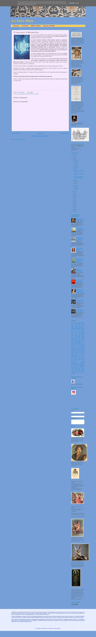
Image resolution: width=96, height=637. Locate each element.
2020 (74, 196)
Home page (16, 25)
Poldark (82, 359)
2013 (74, 209)
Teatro (75, 367)
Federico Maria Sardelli (75, 338)
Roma (83, 361)
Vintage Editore (74, 372)
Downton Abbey (74, 335)
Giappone (78, 340)
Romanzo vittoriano (75, 364)
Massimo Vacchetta (78, 351)
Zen (74, 373)
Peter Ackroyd (74, 359)
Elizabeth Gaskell (81, 335)
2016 (74, 204)
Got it (77, 3)
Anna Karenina (81, 324)
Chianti (76, 332)
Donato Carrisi (81, 334)
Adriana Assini (81, 322)
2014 (74, 207)
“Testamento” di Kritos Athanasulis (79, 229)
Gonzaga (76, 341)
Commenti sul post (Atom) (20, 139)
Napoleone (82, 354)
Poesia (79, 359)
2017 (74, 202)
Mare (80, 349)
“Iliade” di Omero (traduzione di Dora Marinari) (79, 249)
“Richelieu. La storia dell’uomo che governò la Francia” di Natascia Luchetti (80, 291)
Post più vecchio (64, 133)
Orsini (78, 358)
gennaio (75, 189)
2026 (74, 155)
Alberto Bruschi (81, 323)
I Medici (79, 343)
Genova (79, 339)
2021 (74, 195)
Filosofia (82, 338)
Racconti (77, 360)
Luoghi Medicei (76, 349)
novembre (76, 162)
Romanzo (82, 362)
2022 (74, 193)
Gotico (80, 341)
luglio (75, 169)
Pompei (72, 360)
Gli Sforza (82, 340)
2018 (74, 200)
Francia (76, 339)
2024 (74, 158)
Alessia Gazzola (74, 324)
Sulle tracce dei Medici (49, 25)
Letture (82, 347)
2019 (74, 198)
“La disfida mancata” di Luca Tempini (80, 310)
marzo (75, 185)
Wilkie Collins (79, 372)
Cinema (79, 332)
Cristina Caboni (74, 333)
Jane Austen (73, 344)
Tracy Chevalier (81, 370)
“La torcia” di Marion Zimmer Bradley (80, 281)
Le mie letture (24, 25)
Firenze (73, 339)
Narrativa (74, 355)
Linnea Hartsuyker (74, 348)
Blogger (58, 628)
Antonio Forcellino (74, 326)
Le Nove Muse (23, 21)
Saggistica (82, 365)
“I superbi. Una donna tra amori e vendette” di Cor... (78, 177)
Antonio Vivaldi (81, 326)
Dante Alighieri (81, 333)
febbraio (75, 187)
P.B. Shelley (82, 358)
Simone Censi (79, 366)
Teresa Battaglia (79, 367)
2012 (74, 211)
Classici (82, 332)
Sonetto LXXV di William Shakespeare (80, 219)
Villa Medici (82, 371)
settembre (76, 165)
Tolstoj (72, 370)
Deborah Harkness (74, 334)
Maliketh (50, 628)
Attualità (83, 327)
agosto (75, 167)
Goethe (72, 341)
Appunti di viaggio (74, 327)
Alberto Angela (74, 323)
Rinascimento (73, 361)
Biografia (82, 328)
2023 (74, 191)
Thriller (83, 368)
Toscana (76, 370)
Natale (79, 355)
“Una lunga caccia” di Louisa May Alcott (80, 301)
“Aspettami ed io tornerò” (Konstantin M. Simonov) (80, 238)
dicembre (75, 160)
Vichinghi (72, 371)
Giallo (75, 340)
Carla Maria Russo (80, 329)
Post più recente (16, 133)
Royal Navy (80, 364)
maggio (75, 181)
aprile (75, 183)
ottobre (75, 164)
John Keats (77, 345)
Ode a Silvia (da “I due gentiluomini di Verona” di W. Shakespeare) (79, 260)
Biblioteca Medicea (36, 25)
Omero (75, 358)
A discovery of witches (75, 322)
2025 (74, 157)
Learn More (72, 3)
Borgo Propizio (74, 329)
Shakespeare (73, 366)
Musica (77, 354)
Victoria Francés (77, 371)
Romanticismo (74, 362)
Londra (79, 348)
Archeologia (80, 327)
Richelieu (82, 360)
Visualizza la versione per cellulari (40, 136)
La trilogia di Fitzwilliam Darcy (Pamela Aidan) (79, 270)
